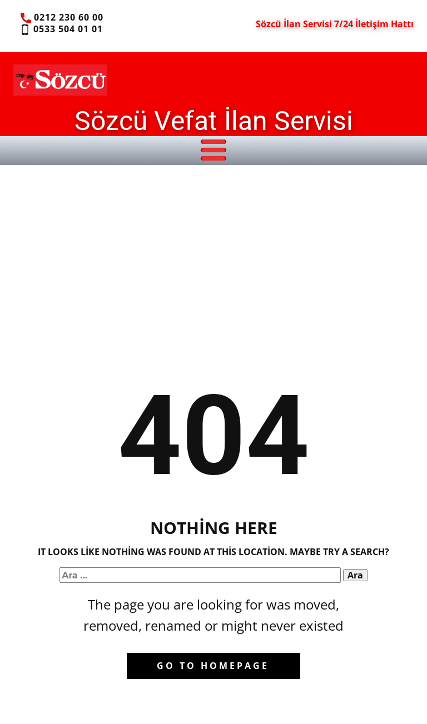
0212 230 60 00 (62, 18)
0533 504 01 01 (60, 29)
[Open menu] (213, 150)
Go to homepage (213, 666)
